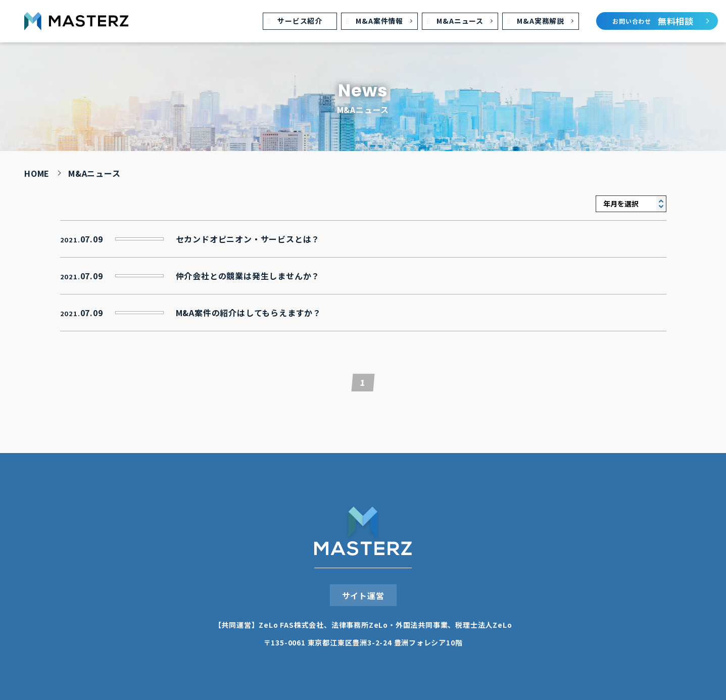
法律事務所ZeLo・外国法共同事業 (389, 623)
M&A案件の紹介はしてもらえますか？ (248, 311)
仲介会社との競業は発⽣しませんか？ (248, 274)
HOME (37, 173)
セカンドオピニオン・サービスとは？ (248, 237)
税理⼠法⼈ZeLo (483, 623)
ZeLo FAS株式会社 (291, 623)
